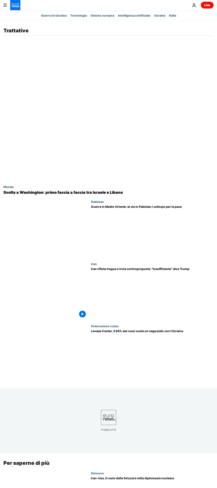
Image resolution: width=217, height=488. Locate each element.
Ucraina (159, 15)
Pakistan (97, 201)
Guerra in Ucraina (54, 15)
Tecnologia (78, 15)
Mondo (8, 186)
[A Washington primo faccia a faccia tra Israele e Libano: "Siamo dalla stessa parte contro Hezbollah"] (108, 192)
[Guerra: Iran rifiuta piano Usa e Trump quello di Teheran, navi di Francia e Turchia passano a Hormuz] (152, 293)
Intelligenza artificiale (134, 15)
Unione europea (102, 15)
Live (207, 5)
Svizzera (97, 473)
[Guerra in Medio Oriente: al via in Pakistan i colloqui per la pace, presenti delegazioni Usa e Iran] (152, 231)
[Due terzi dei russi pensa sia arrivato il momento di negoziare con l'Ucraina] (152, 355)
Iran (94, 264)
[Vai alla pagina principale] (15, 5)
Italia (172, 15)
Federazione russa (104, 326)
